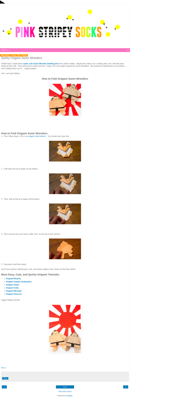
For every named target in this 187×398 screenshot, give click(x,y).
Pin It (3, 368)
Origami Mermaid (13, 291)
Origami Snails (12, 285)
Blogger (70, 396)
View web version (65, 391)
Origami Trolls (12, 288)
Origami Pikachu (13, 279)
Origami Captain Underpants (19, 282)
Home (65, 387)
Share (5, 378)
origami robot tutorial (36, 136)
